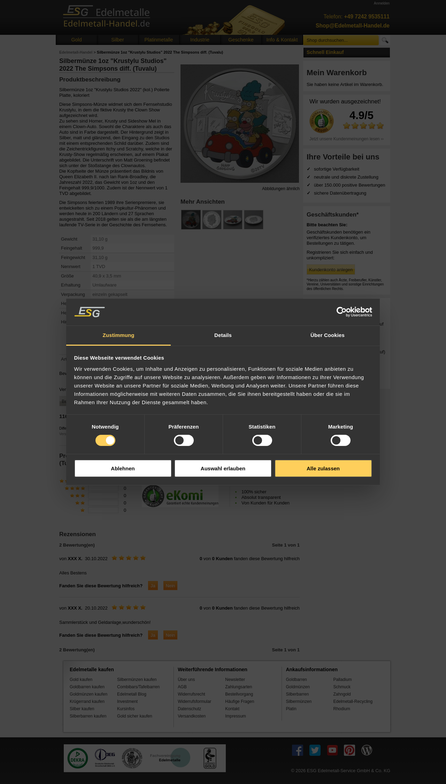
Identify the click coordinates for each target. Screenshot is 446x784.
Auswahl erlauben (223, 468)
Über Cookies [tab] (327, 335)
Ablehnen (122, 468)
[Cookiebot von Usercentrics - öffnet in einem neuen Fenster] (341, 312)
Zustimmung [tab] (118, 335)
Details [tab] (223, 335)
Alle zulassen (323, 468)
